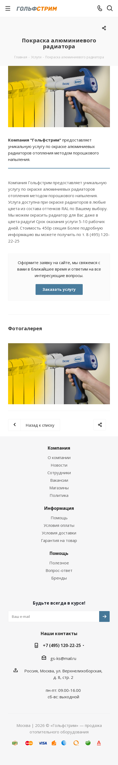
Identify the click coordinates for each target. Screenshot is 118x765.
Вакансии (59, 480)
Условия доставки (59, 532)
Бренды (59, 578)
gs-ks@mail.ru (63, 658)
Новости (59, 465)
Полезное (59, 562)
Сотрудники (59, 472)
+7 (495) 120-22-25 (62, 645)
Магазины (59, 487)
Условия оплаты (59, 525)
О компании (59, 457)
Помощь (59, 517)
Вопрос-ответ (59, 570)
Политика (59, 495)
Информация (59, 508)
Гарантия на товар (59, 540)
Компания (59, 448)
